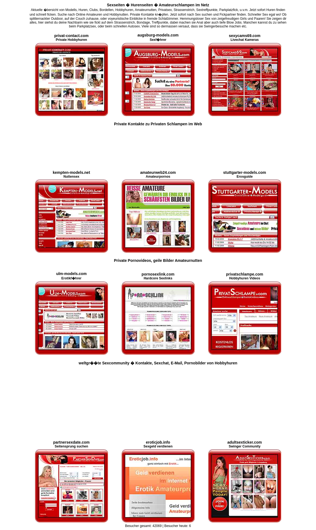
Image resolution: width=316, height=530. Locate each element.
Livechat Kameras (244, 38)
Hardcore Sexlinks (158, 276)
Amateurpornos (158, 174)
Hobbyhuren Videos (244, 276)
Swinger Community (244, 444)
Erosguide (244, 174)
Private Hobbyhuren (71, 38)
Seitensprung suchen (71, 444)
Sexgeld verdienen (157, 444)
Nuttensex (71, 174)
